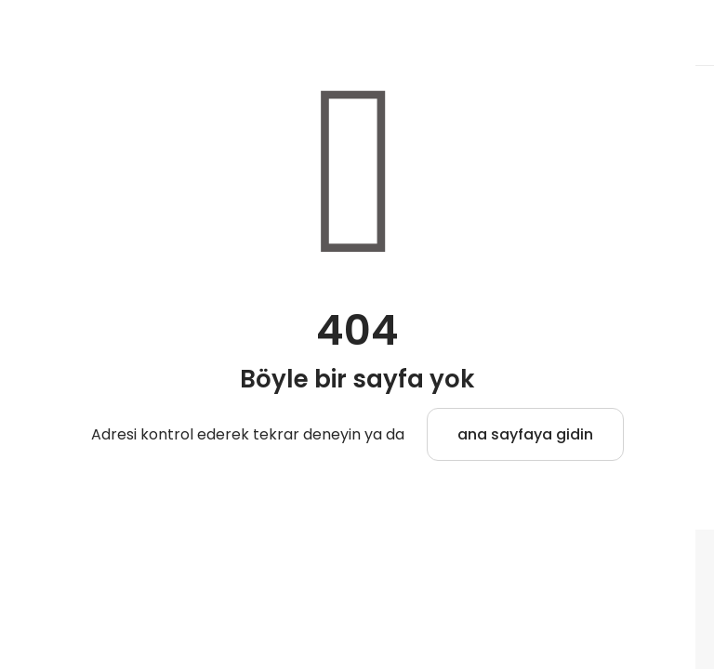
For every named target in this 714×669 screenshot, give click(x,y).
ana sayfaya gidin (525, 434)
